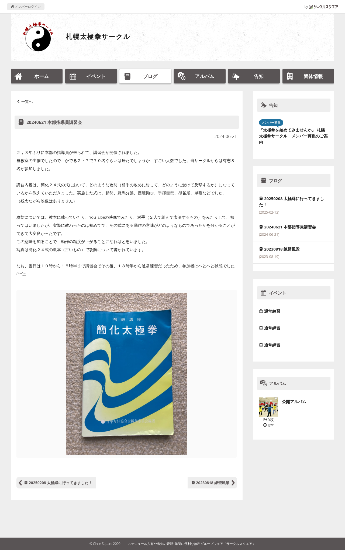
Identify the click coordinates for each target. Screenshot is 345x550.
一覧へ (27, 101)
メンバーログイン (26, 6)
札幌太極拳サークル (98, 36)
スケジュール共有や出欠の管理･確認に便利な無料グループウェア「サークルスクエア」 (192, 543)
